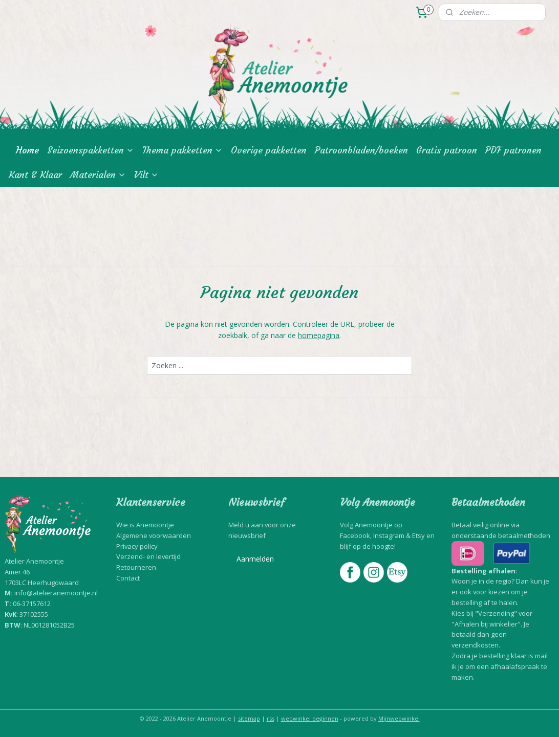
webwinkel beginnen (309, 718)
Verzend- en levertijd (148, 556)
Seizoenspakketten (90, 150)
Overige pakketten (269, 150)
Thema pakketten (182, 150)
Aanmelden (255, 559)
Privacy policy (137, 546)
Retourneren (136, 567)
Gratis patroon (446, 150)
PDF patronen (513, 150)
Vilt (146, 175)
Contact (128, 578)
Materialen (98, 175)
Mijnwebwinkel (399, 718)
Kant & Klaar (35, 175)
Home (27, 150)
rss (270, 718)
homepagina (318, 336)
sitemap (249, 718)
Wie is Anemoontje (145, 524)
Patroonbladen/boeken (361, 150)
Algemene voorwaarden (153, 535)
